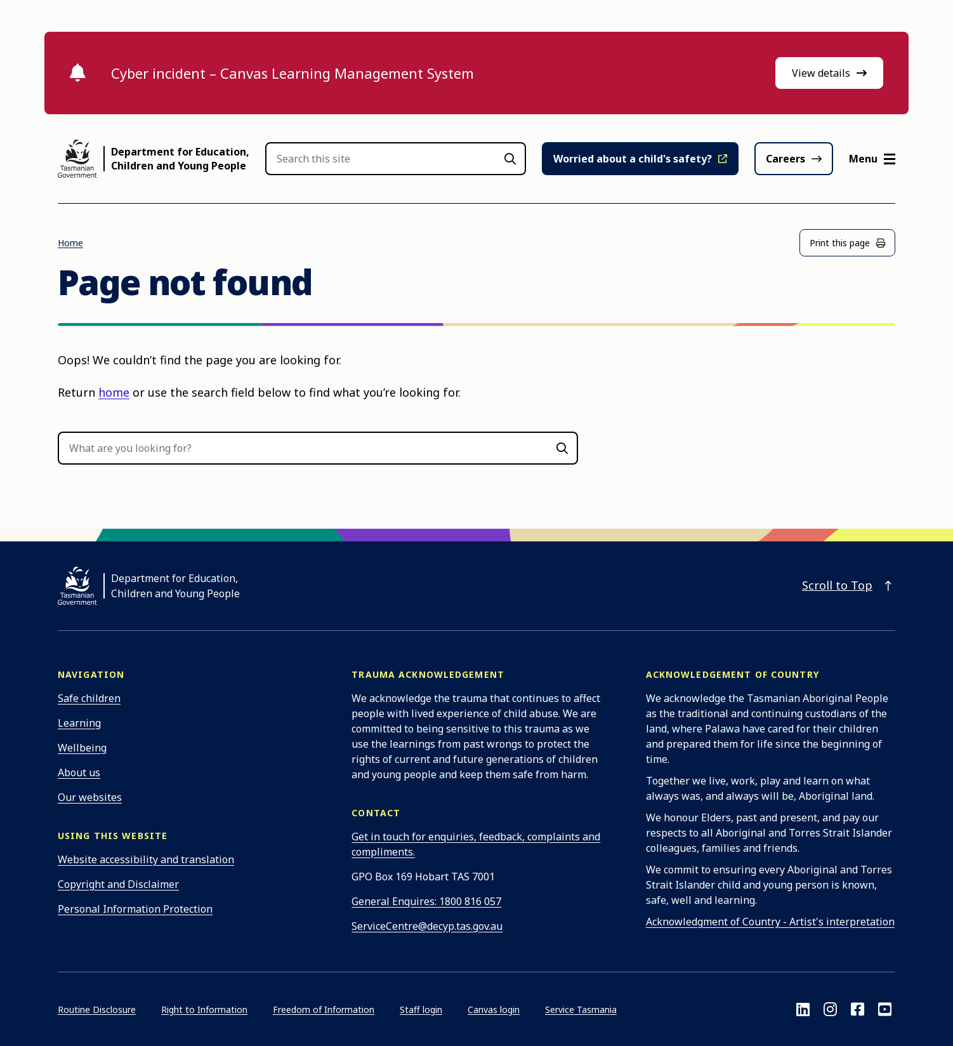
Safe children (89, 698)
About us (79, 772)
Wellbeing (82, 748)
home (113, 392)
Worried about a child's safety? (632, 159)
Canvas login (494, 1009)
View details (829, 73)
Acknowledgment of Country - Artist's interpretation (770, 922)
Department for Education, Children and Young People (180, 159)
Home (70, 243)
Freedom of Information (323, 1009)
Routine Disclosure (97, 1009)
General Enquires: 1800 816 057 (426, 901)
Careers (785, 159)
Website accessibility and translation (146, 859)
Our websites (90, 797)
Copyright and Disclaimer (118, 884)
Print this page (847, 243)
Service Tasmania (581, 1009)
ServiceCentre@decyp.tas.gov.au (427, 926)
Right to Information (204, 1009)
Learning (79, 723)
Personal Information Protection (135, 909)
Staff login (421, 1009)
